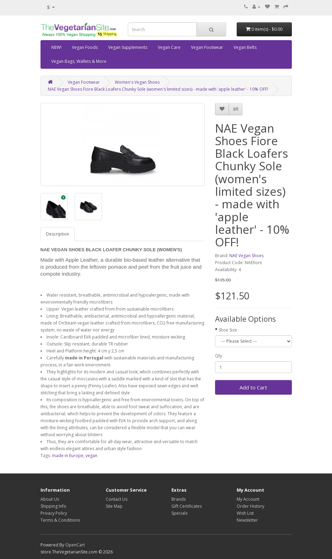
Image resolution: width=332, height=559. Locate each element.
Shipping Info (53, 506)
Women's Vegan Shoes (137, 82)
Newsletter (247, 520)
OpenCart (75, 545)
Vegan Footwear (207, 47)
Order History (250, 506)
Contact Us (116, 499)
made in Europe (67, 456)
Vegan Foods (85, 47)
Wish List (245, 513)
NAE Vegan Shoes (246, 256)
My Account (248, 499)
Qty (218, 356)
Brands (178, 499)
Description (57, 234)
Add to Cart (253, 387)
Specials (179, 513)
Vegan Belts (245, 47)
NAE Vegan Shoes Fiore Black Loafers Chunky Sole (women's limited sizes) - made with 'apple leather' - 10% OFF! (158, 89)
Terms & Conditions (60, 520)
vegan (91, 456)
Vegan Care (169, 47)
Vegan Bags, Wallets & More (78, 61)
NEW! (56, 47)
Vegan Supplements (127, 47)
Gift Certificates (186, 506)
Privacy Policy (53, 513)
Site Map (114, 506)
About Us (49, 499)
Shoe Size (228, 330)
